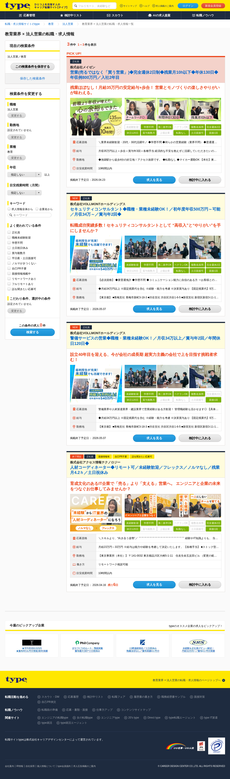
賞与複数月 (18, 253)
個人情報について (46, 766)
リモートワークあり (24, 278)
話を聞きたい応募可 (24, 289)
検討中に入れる (200, 180)
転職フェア (118, 696)
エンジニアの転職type (55, 717)
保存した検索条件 (32, 78)
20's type (133, 717)
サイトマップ (130, 6)
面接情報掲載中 (21, 273)
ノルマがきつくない (24, 263)
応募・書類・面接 (77, 709)
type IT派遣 (211, 717)
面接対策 (199, 696)
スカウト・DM (50, 696)
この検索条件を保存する (32, 66)
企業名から (46, 209)
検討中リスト (95, 696)
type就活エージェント (74, 722)
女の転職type (85, 717)
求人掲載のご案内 (165, 6)
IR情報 (19, 766)
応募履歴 (73, 696)
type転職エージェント (182, 717)
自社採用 (30, 766)
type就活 (47, 722)
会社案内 (9, 766)
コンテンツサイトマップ (136, 709)
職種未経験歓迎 (21, 237)
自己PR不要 (19, 268)
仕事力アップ (104, 709)
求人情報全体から (22, 209)
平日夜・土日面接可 (24, 258)
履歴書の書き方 (143, 696)
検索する (32, 332)
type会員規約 (64, 766)
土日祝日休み (20, 248)
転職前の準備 (50, 709)
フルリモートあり (22, 284)
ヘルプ (146, 6)
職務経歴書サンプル (173, 696)
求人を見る (154, 180)
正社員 (16, 232)
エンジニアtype (110, 717)
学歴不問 (17, 242)
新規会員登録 (213, 5)
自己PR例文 (49, 702)
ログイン (188, 5)
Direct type (154, 717)
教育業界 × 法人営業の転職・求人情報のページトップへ (187, 680)
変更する (16, 115)
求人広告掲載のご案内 (84, 766)
